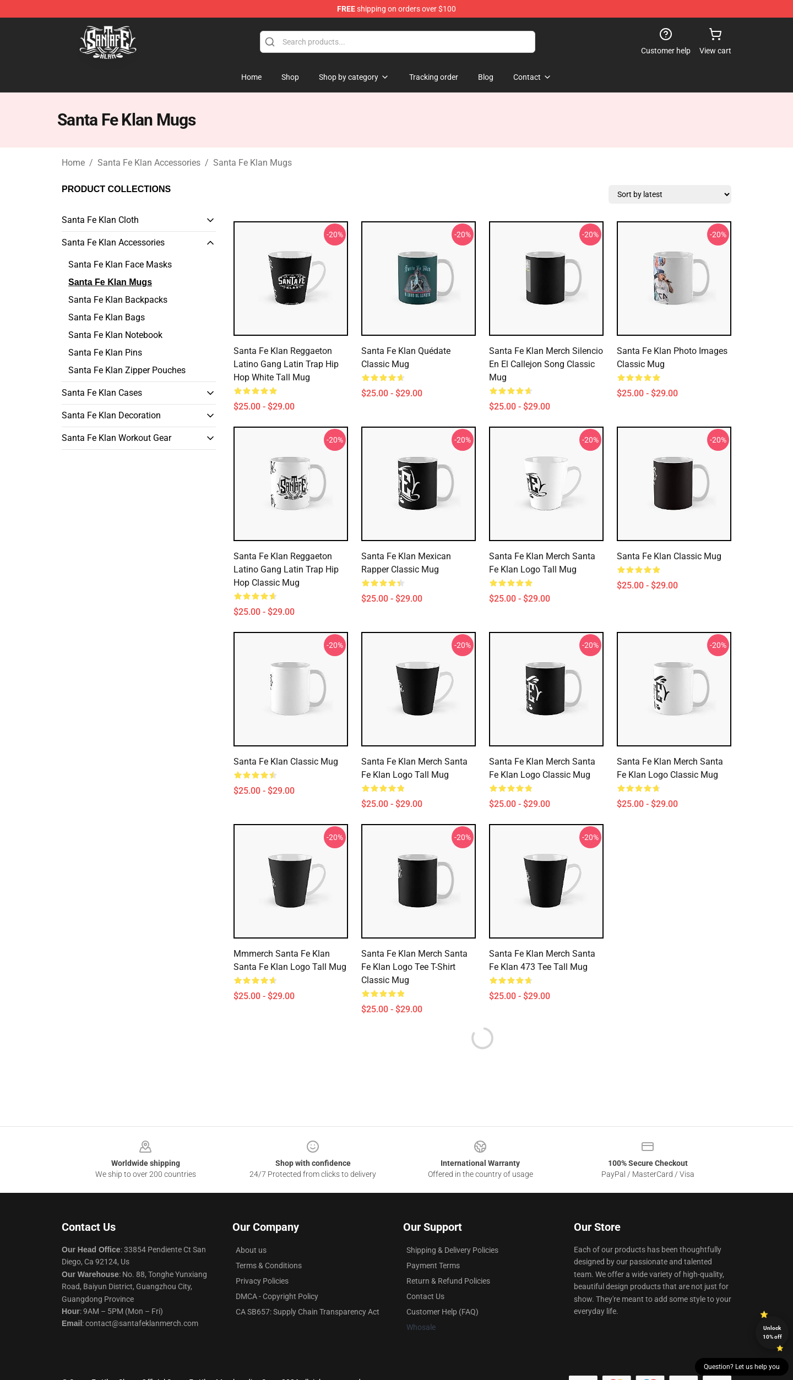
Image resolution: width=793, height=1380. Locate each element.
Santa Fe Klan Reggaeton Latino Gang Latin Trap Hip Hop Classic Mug (286, 569)
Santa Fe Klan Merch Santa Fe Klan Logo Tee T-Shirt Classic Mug (414, 966)
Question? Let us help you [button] (742, 1367)
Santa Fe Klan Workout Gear (116, 438)
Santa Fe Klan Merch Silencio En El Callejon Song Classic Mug (546, 364)
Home (73, 162)
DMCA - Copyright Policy (277, 1296)
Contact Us (425, 1296)
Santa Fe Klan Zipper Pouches (127, 370)
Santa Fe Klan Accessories (148, 162)
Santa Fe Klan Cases (102, 393)
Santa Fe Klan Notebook (115, 335)
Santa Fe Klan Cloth (100, 220)
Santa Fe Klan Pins (105, 352)
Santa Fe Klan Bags (106, 317)
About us (251, 1250)
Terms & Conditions (269, 1265)
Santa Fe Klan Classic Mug (669, 556)
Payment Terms (433, 1265)
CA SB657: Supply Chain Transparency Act (307, 1311)
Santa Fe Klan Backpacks (117, 299)
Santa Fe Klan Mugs (252, 162)
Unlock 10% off (772, 1332)
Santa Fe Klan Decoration (111, 415)
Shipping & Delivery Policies (452, 1250)
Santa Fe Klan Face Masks (120, 264)
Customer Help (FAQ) (442, 1311)
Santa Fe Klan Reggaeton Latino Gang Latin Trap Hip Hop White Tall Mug (286, 364)
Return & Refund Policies (448, 1281)
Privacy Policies (262, 1281)
